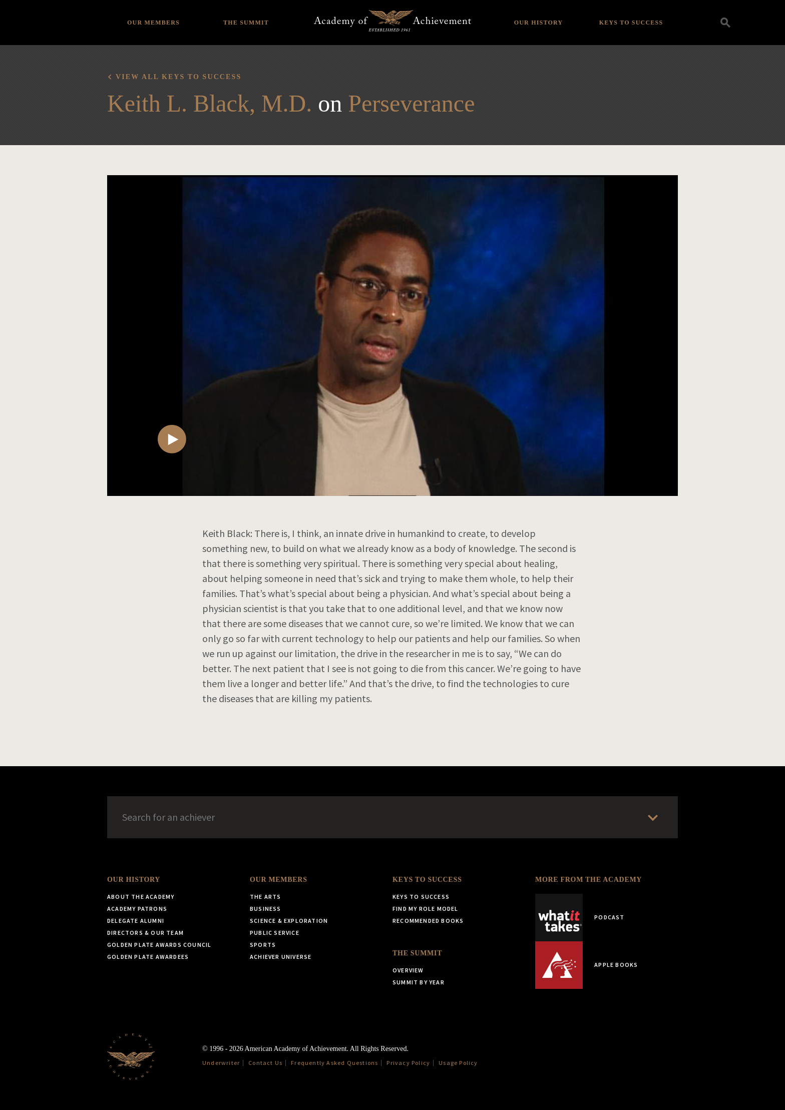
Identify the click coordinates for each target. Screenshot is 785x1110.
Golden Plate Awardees (148, 956)
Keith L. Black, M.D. (209, 103)
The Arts (265, 896)
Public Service (274, 932)
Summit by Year (418, 982)
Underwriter (221, 1062)
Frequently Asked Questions (334, 1062)
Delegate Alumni (135, 920)
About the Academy (140, 896)
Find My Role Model (425, 908)
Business (265, 908)
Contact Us (265, 1062)
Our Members (153, 22)
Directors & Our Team (145, 932)
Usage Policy (458, 1062)
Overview (408, 970)
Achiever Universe (280, 956)
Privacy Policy (408, 1062)
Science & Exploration (289, 920)
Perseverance (411, 103)
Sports (263, 944)
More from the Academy (588, 879)
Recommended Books (428, 920)
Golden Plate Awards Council (159, 944)
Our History (538, 22)
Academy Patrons (137, 908)
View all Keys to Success (178, 77)
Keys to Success (631, 22)
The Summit (246, 22)
